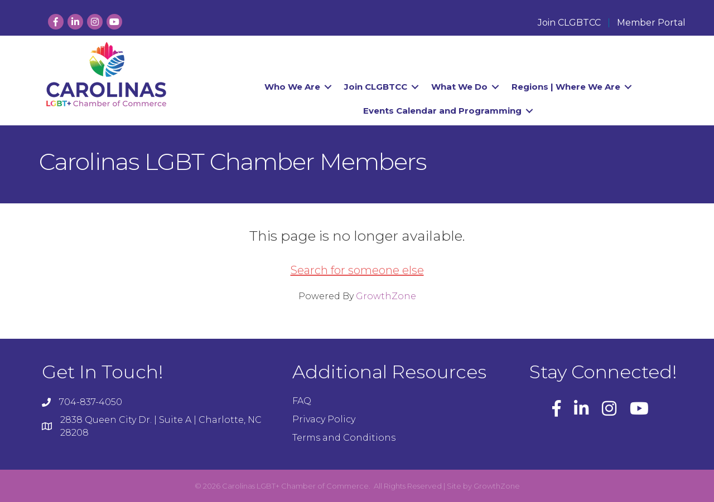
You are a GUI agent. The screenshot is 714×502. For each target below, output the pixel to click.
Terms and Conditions (343, 437)
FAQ (301, 401)
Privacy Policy (323, 419)
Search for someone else (357, 270)
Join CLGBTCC (569, 22)
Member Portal (651, 22)
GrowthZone (386, 296)
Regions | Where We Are (566, 86)
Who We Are (292, 86)
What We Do (459, 86)
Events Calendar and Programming (442, 110)
